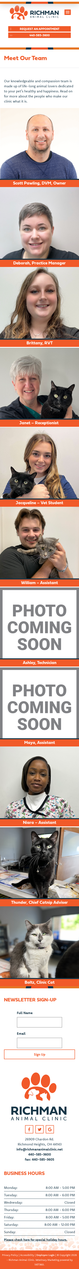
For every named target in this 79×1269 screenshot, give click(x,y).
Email (21, 1033)
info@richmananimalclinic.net (39, 1149)
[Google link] (50, 1129)
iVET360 (39, 1264)
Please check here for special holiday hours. (35, 1240)
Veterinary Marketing (47, 1259)
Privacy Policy (10, 1255)
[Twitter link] (39, 1129)
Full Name (25, 1013)
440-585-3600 (39, 1154)
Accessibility (27, 1255)
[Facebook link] (29, 1129)
